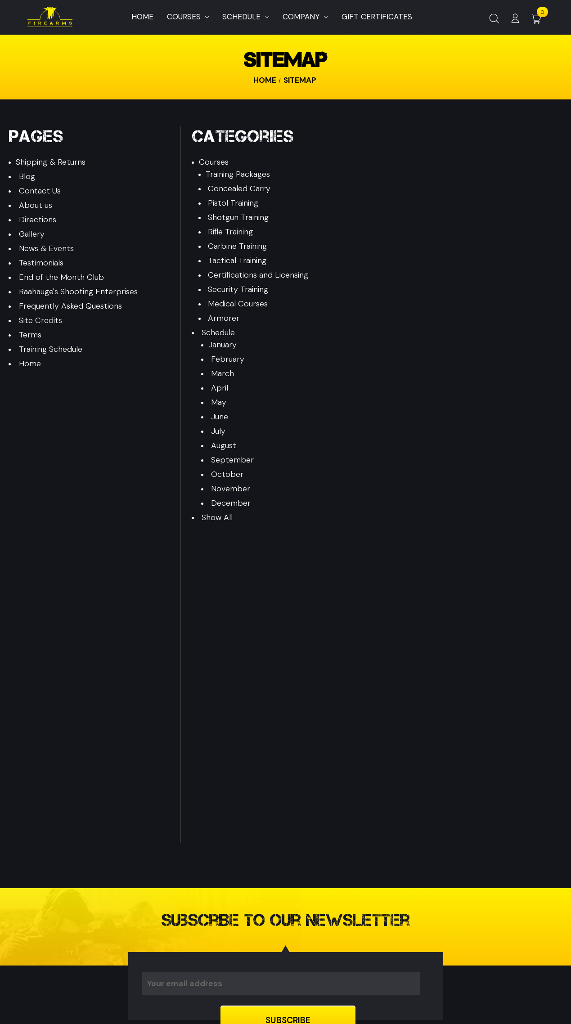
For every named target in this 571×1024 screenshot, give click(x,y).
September (232, 459)
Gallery (32, 234)
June (219, 416)
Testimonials (41, 262)
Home (142, 17)
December (231, 503)
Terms (30, 334)
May (218, 402)
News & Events (46, 248)
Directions (37, 219)
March (222, 373)
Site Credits (40, 320)
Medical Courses (238, 303)
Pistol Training (233, 203)
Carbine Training (237, 246)
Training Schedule (50, 349)
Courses (188, 17)
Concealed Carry (239, 188)
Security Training (238, 289)
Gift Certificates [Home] (377, 17)
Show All (217, 517)
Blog (27, 176)
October (227, 474)
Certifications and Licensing (258, 274)
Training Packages (238, 174)
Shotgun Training (238, 217)
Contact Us (40, 190)
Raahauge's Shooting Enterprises (78, 291)
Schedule (245, 17)
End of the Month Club (61, 277)
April (219, 387)
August (223, 445)
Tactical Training (237, 260)
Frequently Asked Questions (70, 306)
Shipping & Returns (50, 162)
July (218, 431)
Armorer (223, 318)
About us (35, 205)
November (230, 488)
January (222, 344)
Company (305, 17)
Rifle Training (230, 231)
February (227, 359)
